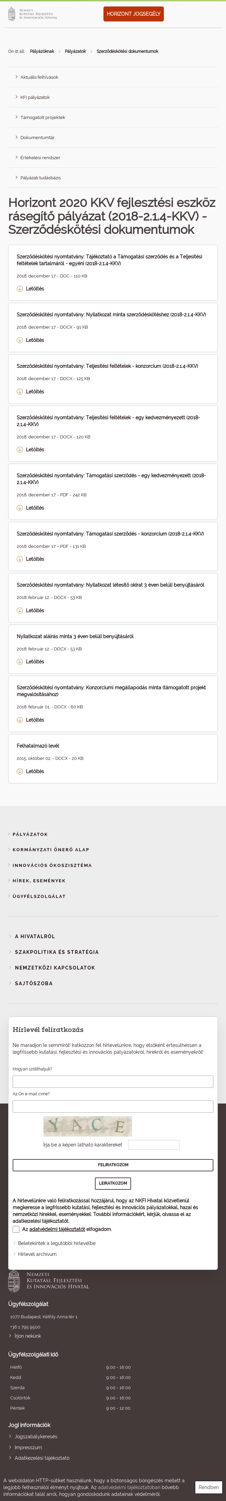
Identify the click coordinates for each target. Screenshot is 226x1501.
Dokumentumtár (37, 137)
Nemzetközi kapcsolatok (55, 968)
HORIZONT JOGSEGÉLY (133, 14)
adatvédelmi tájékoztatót (57, 1229)
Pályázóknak (42, 51)
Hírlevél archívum (37, 1254)
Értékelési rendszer (40, 157)
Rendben (209, 1487)
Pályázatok (75, 51)
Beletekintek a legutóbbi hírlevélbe (57, 1243)
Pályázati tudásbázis (40, 177)
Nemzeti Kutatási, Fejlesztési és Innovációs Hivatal (92, 1280)
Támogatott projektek (42, 117)
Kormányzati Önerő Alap (51, 849)
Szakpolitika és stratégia (57, 952)
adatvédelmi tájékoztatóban (129, 1487)
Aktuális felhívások (39, 77)
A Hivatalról (35, 936)
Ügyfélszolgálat (39, 896)
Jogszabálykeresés (36, 1436)
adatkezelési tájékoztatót (40, 1221)
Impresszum (28, 1447)
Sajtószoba (34, 983)
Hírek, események (39, 880)
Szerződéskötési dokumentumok (127, 51)
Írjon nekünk (28, 1336)
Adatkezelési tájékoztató (42, 1458)
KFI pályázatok (35, 97)
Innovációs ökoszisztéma (52, 865)
